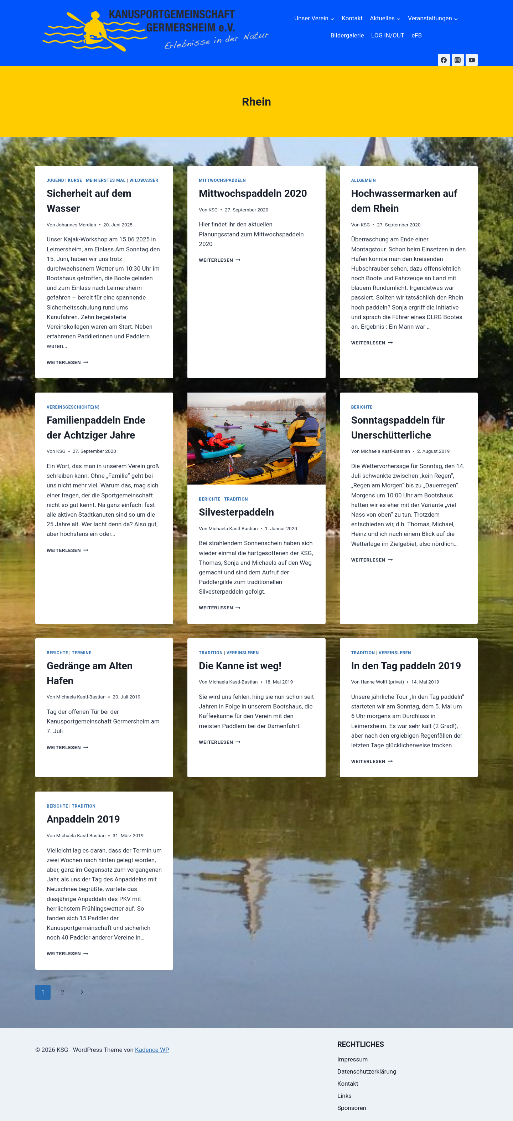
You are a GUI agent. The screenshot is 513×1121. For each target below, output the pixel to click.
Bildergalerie (347, 35)
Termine (82, 652)
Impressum (352, 1059)
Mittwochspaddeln (222, 180)
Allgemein (363, 180)
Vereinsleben (243, 652)
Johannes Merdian (76, 224)
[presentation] (256, 439)
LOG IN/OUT (387, 35)
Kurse (75, 180)
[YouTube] (472, 60)
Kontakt (352, 18)
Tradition (236, 499)
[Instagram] (458, 60)
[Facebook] (444, 60)
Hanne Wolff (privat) (382, 682)
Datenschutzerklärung (366, 1071)
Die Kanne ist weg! (240, 666)
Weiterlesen (67, 362)
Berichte (209, 499)
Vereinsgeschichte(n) (73, 407)
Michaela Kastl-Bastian (233, 528)
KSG (213, 210)
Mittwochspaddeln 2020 (253, 193)
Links (344, 1095)
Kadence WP (152, 1049)
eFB (416, 35)
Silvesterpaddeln (236, 512)
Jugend (55, 180)
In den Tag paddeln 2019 (406, 666)
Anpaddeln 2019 (83, 819)
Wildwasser (144, 180)
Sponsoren (351, 1107)
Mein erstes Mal (106, 180)
